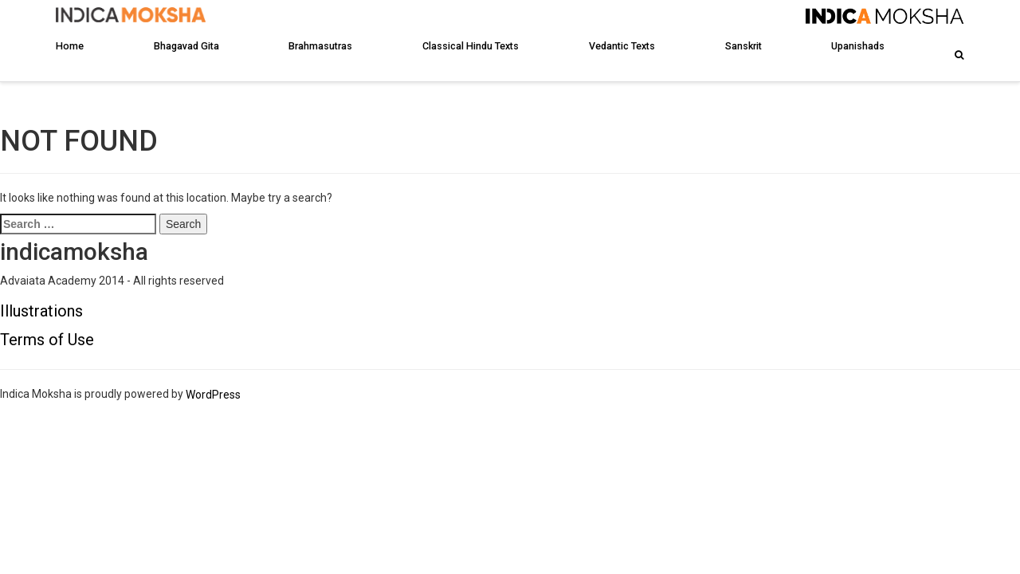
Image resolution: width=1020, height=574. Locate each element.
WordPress (213, 394)
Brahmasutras (320, 46)
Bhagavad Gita (186, 46)
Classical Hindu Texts (470, 46)
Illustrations (41, 310)
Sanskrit (743, 46)
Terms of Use (47, 339)
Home (70, 46)
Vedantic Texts (622, 46)
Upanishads (858, 46)
